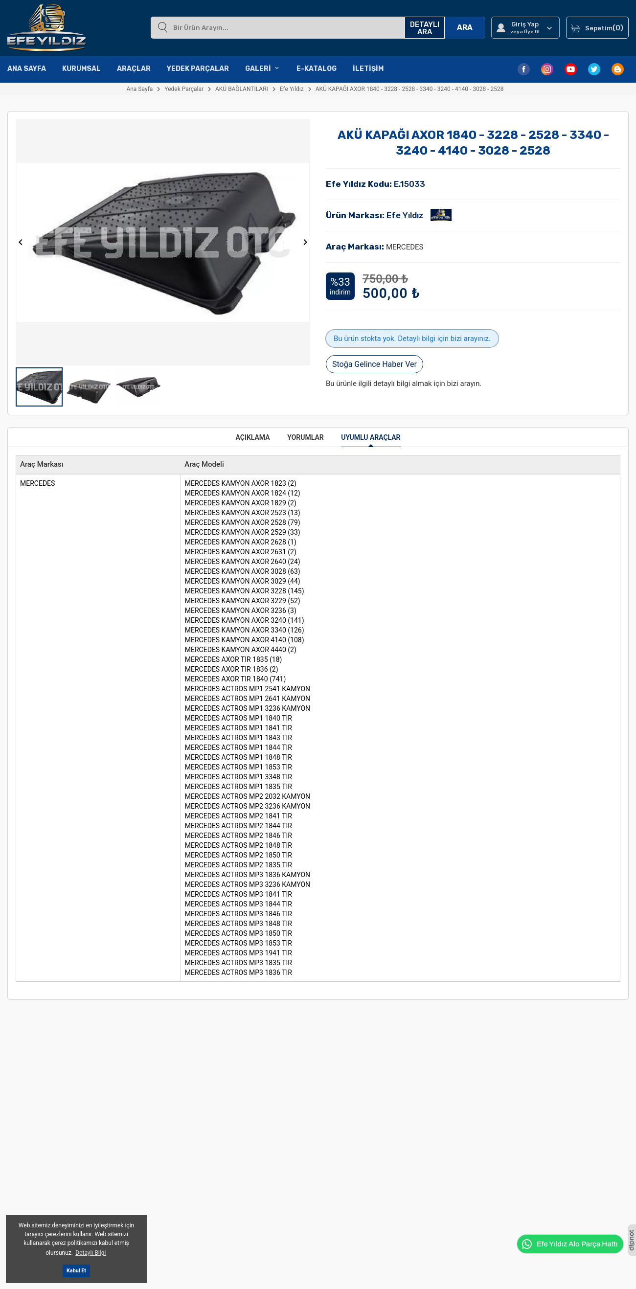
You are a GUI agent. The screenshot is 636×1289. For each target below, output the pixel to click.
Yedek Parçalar (198, 69)
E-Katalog (316, 69)
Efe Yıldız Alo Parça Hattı (569, 1244)
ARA (465, 27)
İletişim (368, 69)
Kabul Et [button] (76, 1270)
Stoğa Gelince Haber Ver (374, 364)
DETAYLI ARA (424, 28)
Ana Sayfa (26, 69)
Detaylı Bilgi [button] (90, 1252)
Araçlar (134, 69)
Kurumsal (81, 69)
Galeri (262, 69)
